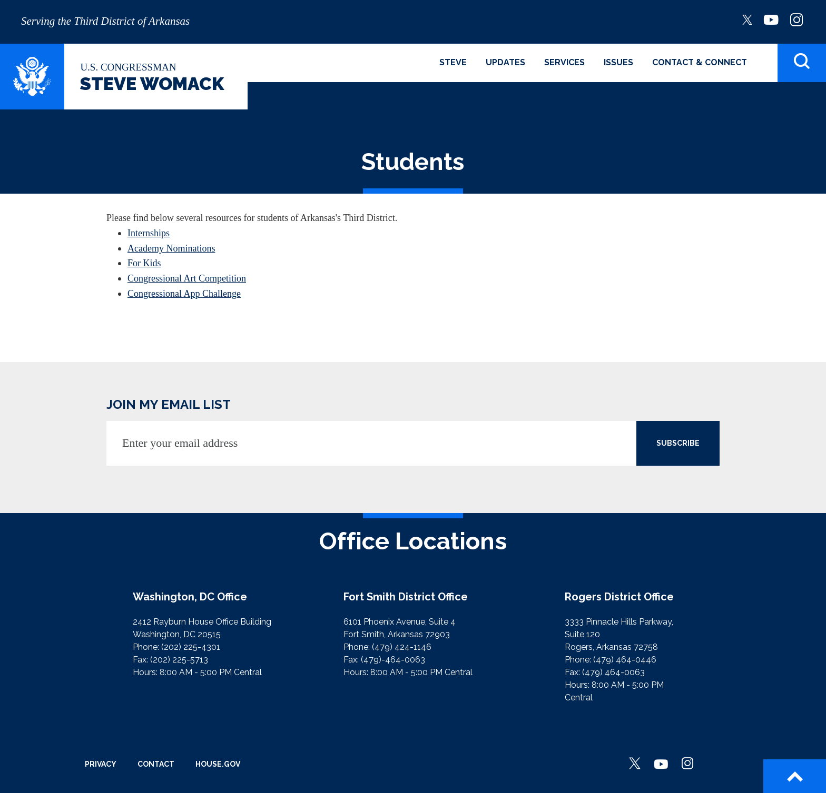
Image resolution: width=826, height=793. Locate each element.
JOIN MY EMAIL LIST (168, 404)
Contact (155, 764)
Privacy (100, 764)
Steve (453, 62)
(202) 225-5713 (179, 660)
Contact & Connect (699, 62)
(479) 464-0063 (613, 672)
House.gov (217, 764)
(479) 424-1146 (401, 647)
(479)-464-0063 (393, 660)
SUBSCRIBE (678, 443)
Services (564, 62)
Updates (505, 62)
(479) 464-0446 (624, 660)
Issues (618, 62)
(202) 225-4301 (190, 647)
